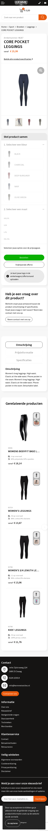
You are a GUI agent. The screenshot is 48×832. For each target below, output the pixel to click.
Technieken (6, 722)
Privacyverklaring (9, 767)
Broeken (20, 27)
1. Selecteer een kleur (15, 144)
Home (4, 27)
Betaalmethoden (8, 743)
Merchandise (6, 726)
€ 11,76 (15, 642)
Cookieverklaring (8, 763)
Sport (11, 27)
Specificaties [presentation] (23, 360)
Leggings (31, 27)
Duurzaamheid (7, 718)
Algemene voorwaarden (11, 759)
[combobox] (20, 17)
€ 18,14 (15, 463)
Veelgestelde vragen (10, 714)
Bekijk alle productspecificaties (18, 59)
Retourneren (7, 747)
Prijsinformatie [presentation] (24, 352)
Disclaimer (6, 771)
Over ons (5, 707)
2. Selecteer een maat (15, 209)
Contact (4, 739)
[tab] (23, 345)
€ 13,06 (15, 582)
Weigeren (24, 822)
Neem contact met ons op (18, 319)
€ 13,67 (15, 522)
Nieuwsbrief (6, 710)
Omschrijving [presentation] (24, 345)
